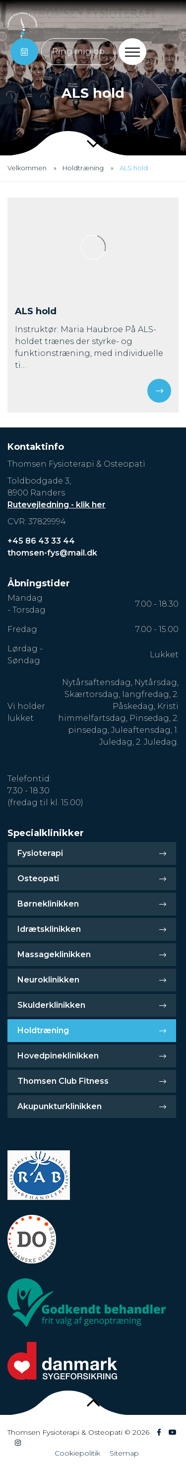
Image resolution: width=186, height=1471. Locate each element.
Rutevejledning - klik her (56, 504)
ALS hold (134, 168)
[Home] (22, 25)
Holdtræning (83, 168)
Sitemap (124, 1453)
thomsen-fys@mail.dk (52, 553)
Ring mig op (78, 51)
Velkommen (27, 168)
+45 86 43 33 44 (41, 541)
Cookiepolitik (77, 1453)
